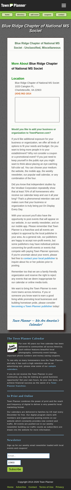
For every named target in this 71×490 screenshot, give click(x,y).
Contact (33, 487)
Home (10, 487)
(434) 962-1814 (23, 93)
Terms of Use (46, 487)
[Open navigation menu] (63, 5)
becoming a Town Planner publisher (32, 306)
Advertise (21, 487)
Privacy (60, 487)
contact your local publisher (39, 258)
